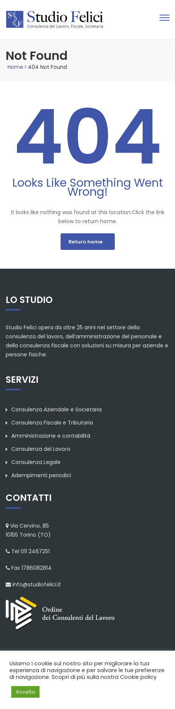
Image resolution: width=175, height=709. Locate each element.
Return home (85, 241)
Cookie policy (138, 677)
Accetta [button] (25, 691)
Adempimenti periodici (41, 475)
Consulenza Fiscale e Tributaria (52, 422)
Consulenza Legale (36, 462)
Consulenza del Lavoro (40, 449)
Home (15, 67)
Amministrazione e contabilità (50, 436)
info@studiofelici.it (36, 584)
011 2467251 (35, 551)
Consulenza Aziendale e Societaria (56, 409)
